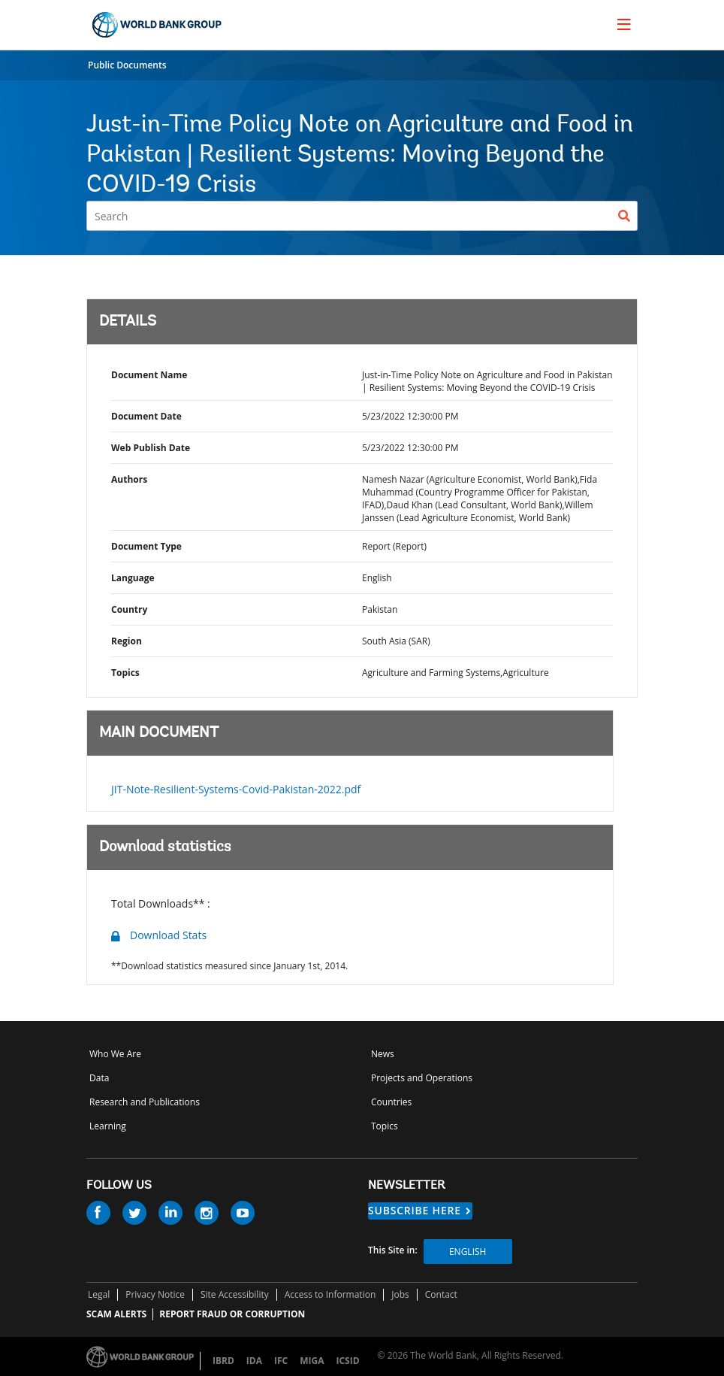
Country (129, 609)
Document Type (146, 546)
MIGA (312, 1360)
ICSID (347, 1360)
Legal (99, 1294)
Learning (107, 1126)
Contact (441, 1294)
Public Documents (127, 65)
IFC (281, 1360)
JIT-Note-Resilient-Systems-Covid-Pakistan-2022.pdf (235, 789)
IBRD (223, 1360)
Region (126, 641)
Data (99, 1077)
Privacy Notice (155, 1294)
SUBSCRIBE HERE (414, 1210)
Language (133, 577)
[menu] (624, 24)
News (382, 1053)
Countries (391, 1102)
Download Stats (168, 935)
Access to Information (330, 1294)
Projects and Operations (421, 1077)
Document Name (149, 374)
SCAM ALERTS (116, 1314)
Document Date (146, 416)
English (467, 1251)
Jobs (400, 1294)
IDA (254, 1360)
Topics (125, 672)
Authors (129, 479)
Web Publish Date (150, 447)
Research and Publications (144, 1102)
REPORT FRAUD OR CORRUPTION (232, 1314)
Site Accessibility (235, 1294)
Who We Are (115, 1053)
